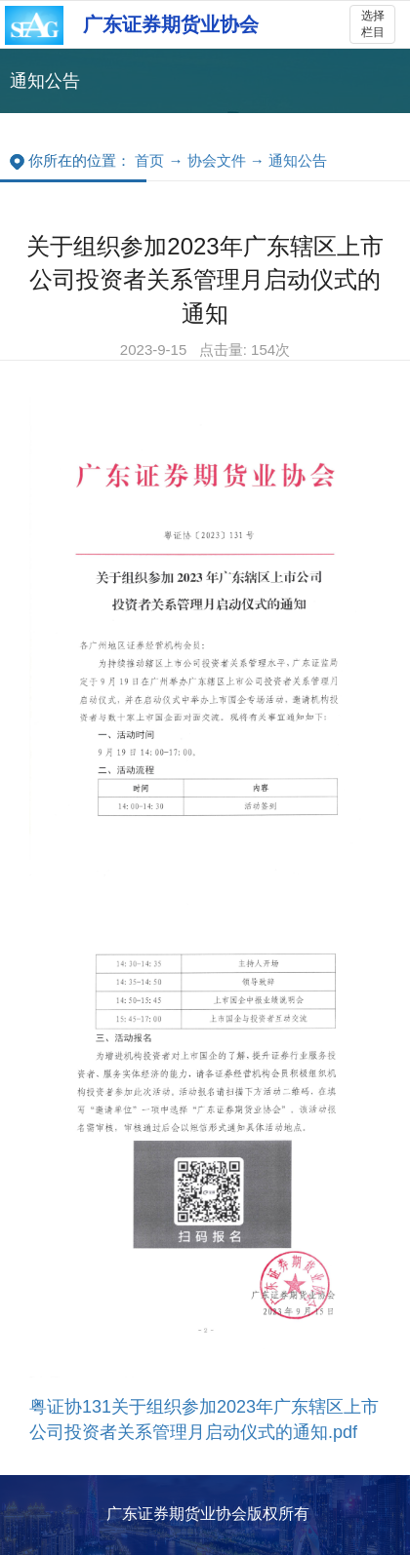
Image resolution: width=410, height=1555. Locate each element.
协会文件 (216, 160)
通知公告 (297, 160)
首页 (149, 160)
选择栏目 (373, 24)
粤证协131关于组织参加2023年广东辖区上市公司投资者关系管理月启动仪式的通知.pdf (204, 1419)
